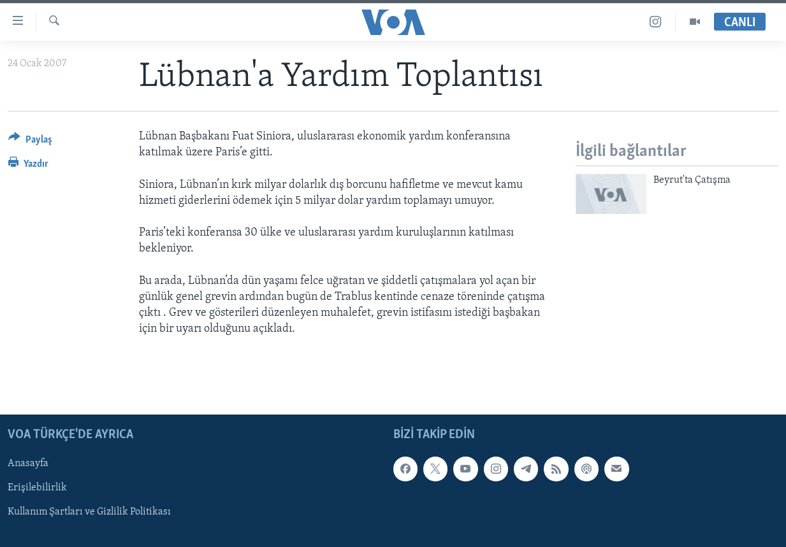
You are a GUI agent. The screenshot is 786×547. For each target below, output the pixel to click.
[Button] (30, 142)
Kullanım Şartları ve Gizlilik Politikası (89, 512)
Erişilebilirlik (37, 488)
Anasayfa (28, 463)
